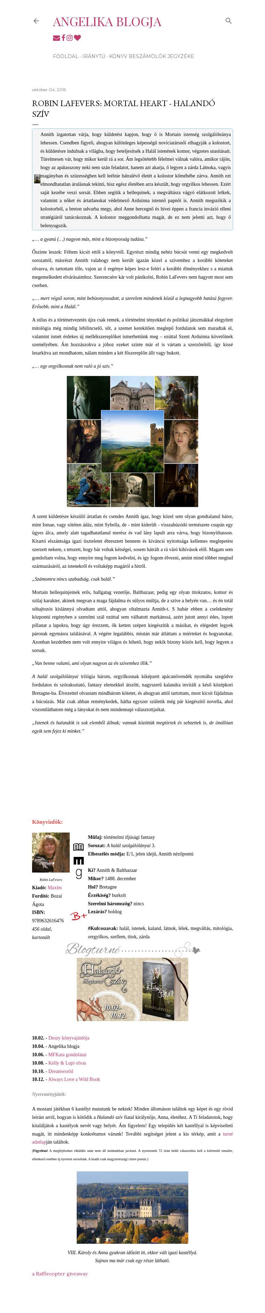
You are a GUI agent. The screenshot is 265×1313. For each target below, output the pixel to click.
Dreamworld (60, 1071)
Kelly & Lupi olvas (67, 1063)
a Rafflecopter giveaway (60, 1274)
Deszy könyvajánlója (69, 1038)
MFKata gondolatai (67, 1054)
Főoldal (65, 56)
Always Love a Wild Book (74, 1079)
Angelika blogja (107, 21)
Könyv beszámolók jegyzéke (151, 56)
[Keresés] (229, 19)
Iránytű (93, 56)
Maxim (55, 887)
